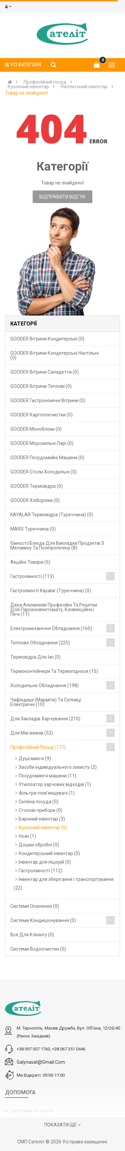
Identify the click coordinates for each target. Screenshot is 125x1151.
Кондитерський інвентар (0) (49, 853)
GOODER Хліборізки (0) (35, 500)
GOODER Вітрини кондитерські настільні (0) (54, 355)
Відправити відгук (62, 196)
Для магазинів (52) (31, 733)
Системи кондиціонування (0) (43, 920)
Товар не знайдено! (26, 93)
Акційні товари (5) (30, 562)
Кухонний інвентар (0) (43, 827)
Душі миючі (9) (35, 758)
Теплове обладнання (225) (40, 642)
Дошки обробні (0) (39, 844)
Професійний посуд (45, 82)
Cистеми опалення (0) (34, 906)
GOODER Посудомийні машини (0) (47, 457)
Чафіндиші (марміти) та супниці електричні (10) (45, 702)
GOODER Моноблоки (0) (36, 429)
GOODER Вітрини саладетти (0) (44, 372)
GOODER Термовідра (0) (36, 486)
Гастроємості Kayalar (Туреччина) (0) (50, 590)
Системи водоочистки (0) (38, 949)
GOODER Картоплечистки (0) (41, 414)
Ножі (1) (27, 836)
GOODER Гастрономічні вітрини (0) (47, 400)
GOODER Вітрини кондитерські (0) (47, 338)
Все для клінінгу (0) (32, 934)
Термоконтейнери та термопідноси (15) (54, 671)
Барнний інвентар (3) (42, 819)
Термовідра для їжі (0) (35, 657)
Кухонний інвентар (28, 86)
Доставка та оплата (32, 1110)
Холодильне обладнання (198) (44, 685)
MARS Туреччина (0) (33, 529)
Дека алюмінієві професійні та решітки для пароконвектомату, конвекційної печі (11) (53, 609)
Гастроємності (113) (32, 576)
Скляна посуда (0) (38, 801)
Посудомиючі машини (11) (47, 775)
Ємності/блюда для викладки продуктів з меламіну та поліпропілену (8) (57, 545)
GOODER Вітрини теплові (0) (41, 386)
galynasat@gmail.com (41, 1062)
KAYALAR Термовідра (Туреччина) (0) (51, 514)
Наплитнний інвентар (84, 86)
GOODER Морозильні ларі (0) (41, 443)
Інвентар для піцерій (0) (45, 862)
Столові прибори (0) (40, 810)
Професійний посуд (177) (38, 747)
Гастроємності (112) (40, 870)
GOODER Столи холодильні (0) (43, 471)
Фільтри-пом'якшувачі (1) (47, 793)
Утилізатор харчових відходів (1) (55, 784)
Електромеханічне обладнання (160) (51, 628)
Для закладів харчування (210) (45, 718)
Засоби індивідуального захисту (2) (58, 767)
